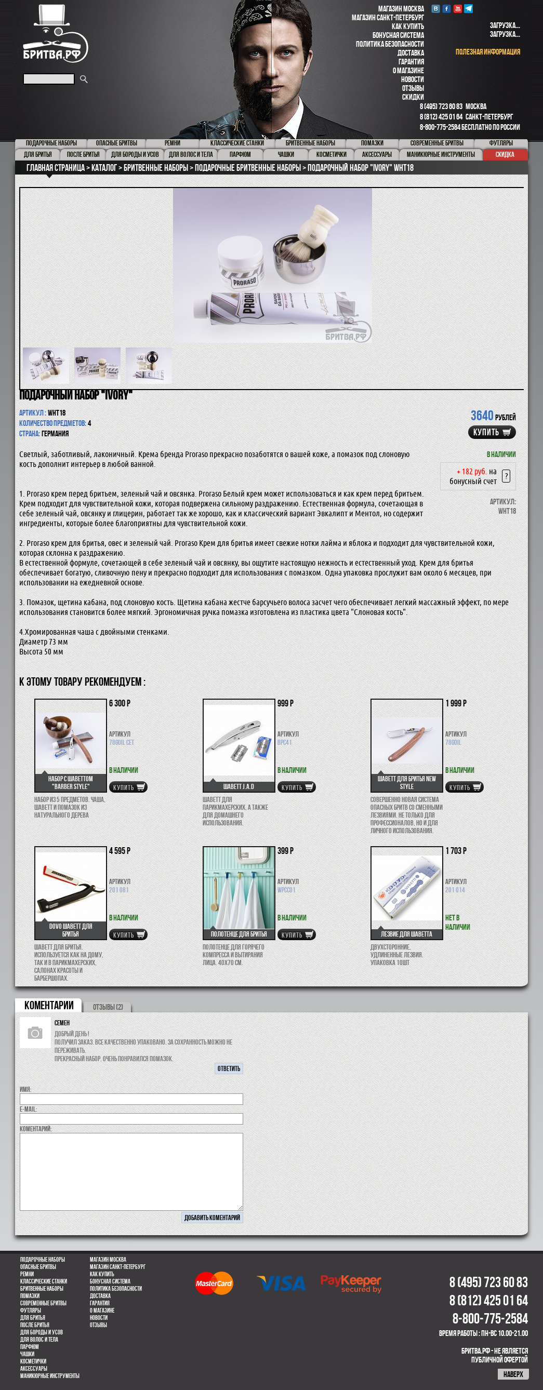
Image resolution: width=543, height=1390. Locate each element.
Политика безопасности (390, 43)
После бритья (34, 1325)
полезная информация (488, 51)
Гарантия (411, 61)
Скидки (413, 96)
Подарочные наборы (42, 1259)
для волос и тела (39, 1339)
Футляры (30, 1310)
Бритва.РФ (55, 33)
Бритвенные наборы (41, 1288)
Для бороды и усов (41, 1332)
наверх (513, 1374)
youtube (457, 8)
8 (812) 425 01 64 (441, 116)
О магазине (408, 70)
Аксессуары (33, 1368)
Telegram (468, 8)
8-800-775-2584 (440, 127)
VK (435, 8)
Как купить (408, 26)
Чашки (27, 1354)
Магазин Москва (401, 8)
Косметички (33, 1361)
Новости (412, 79)
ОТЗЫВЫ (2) (108, 1007)
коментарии (49, 1005)
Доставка (411, 52)
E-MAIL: (28, 1109)
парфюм (29, 1347)
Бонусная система (398, 35)
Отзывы (413, 88)
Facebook (446, 8)
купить (486, 432)
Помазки (29, 1296)
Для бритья (32, 1317)
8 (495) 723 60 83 (441, 106)
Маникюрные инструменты (50, 1376)
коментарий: (36, 1129)
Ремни (27, 1274)
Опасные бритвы (38, 1267)
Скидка (505, 154)
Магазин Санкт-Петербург (388, 17)
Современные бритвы (43, 1303)
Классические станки (43, 1281)
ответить (229, 1068)
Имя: (26, 1089)
